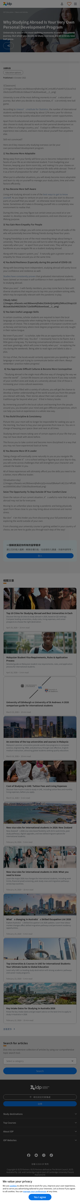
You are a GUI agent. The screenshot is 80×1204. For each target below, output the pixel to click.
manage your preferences (34, 1191)
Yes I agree (40, 1197)
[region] (40, 1190)
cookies (13, 1185)
